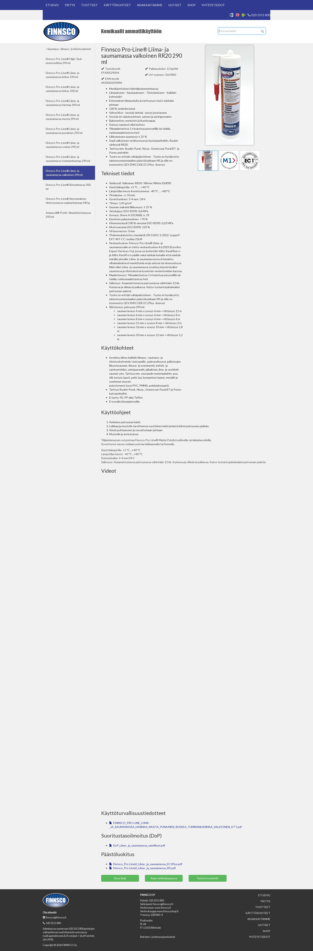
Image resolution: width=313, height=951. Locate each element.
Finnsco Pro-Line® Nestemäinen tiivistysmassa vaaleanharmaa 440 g (68, 200)
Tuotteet (89, 5)
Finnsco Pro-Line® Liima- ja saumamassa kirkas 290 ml (62, 75)
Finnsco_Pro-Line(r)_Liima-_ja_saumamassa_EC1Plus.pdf (145, 864)
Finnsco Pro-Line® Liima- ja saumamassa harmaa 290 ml (63, 102)
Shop (191, 5)
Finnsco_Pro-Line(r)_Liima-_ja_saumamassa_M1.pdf (142, 868)
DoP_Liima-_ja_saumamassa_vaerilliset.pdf (137, 845)
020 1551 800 (259, 15)
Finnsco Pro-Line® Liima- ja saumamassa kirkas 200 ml (62, 89)
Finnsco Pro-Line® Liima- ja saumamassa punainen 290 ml (64, 130)
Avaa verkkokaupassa (164, 878)
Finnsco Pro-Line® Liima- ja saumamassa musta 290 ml (62, 116)
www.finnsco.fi (162, 907)
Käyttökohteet (117, 5)
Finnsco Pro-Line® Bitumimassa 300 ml (68, 186)
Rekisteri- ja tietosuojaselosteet (157, 936)
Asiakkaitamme (149, 5)
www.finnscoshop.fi (167, 911)
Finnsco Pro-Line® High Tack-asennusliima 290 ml (64, 61)
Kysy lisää (120, 878)
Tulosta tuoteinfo (207, 878)
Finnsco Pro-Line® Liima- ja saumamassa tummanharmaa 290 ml (68, 158)
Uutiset (174, 5)
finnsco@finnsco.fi (54, 917)
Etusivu (52, 5)
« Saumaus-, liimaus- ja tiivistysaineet (68, 49)
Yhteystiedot (213, 5)
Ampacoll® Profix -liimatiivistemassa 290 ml (68, 214)
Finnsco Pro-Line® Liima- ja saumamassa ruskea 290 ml (62, 144)
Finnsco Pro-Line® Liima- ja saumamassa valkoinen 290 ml (64, 172)
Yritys (70, 5)
